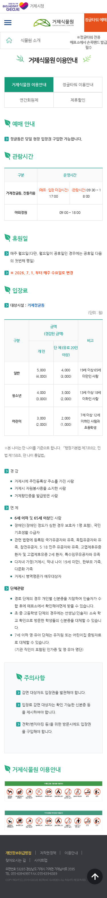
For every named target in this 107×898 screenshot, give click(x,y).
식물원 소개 (30, 40)
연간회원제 (29, 100)
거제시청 (23, 6)
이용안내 (70, 853)
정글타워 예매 (95, 19)
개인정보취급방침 (18, 853)
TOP (95, 876)
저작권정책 (48, 853)
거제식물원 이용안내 (29, 84)
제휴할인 (77, 100)
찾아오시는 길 (15, 860)
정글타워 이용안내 (77, 84)
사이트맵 (40, 860)
